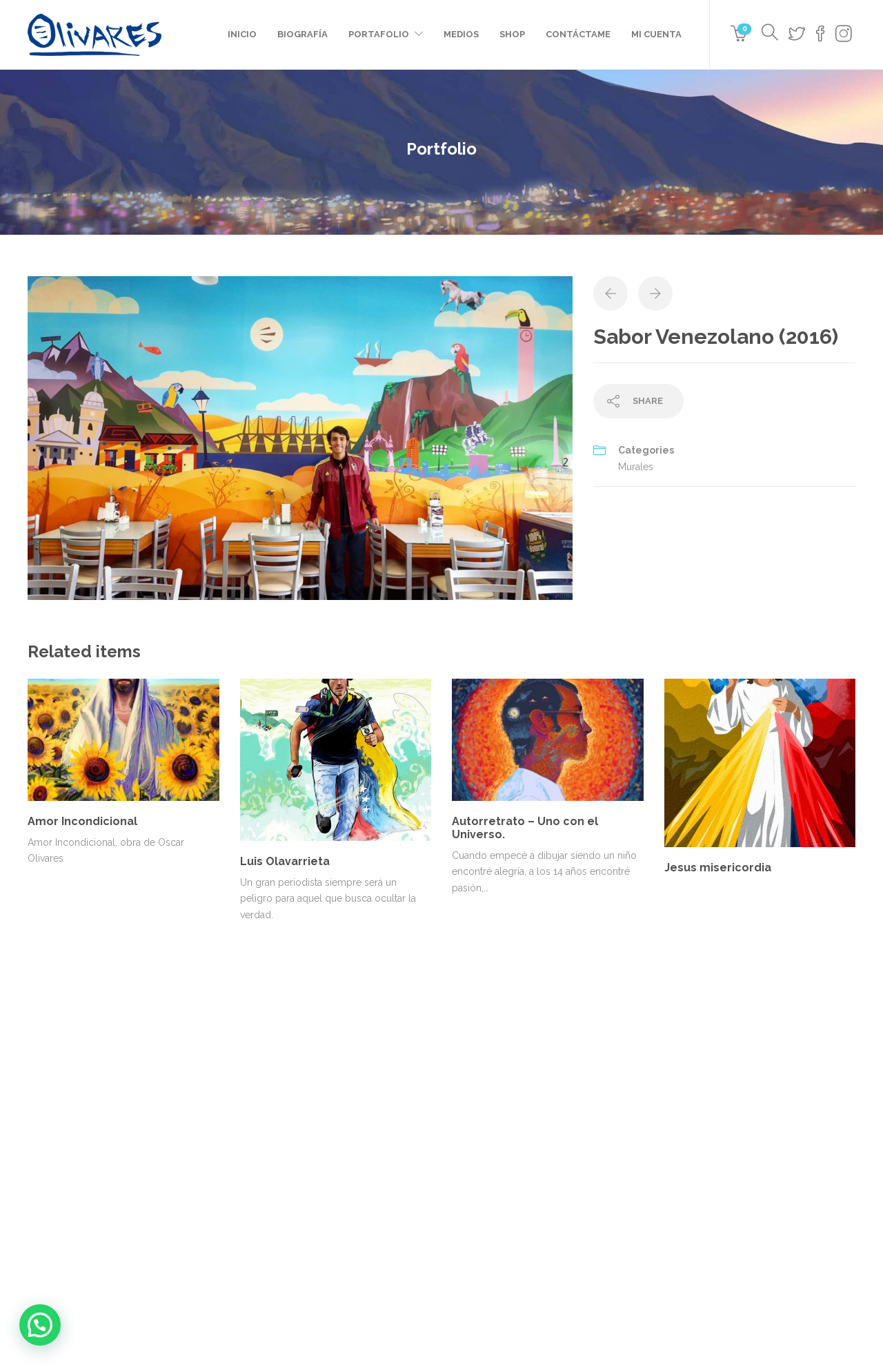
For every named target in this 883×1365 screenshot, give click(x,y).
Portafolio (378, 34)
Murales (635, 466)
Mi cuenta (656, 34)
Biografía (302, 34)
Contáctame (578, 34)
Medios (461, 34)
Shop (512, 34)
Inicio (242, 34)
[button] (40, 1325)
